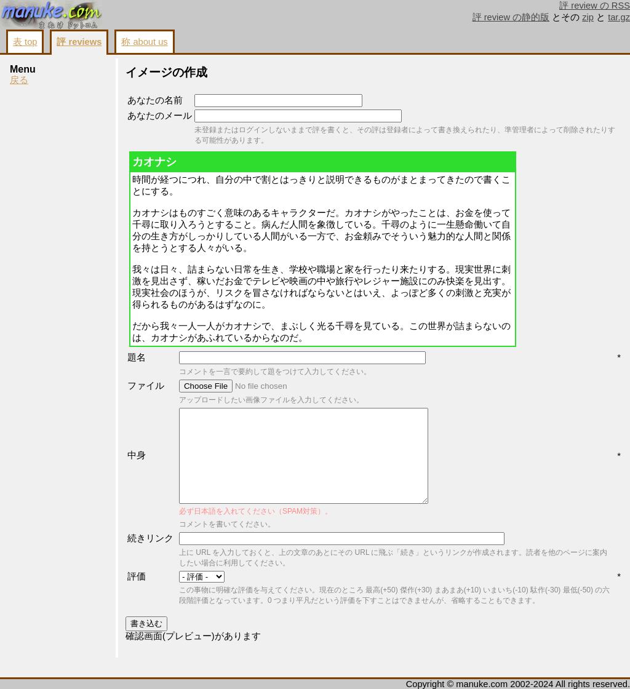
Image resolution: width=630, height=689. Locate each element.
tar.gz (619, 17)
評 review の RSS (594, 5)
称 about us (144, 42)
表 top (25, 42)
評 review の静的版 (511, 17)
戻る (19, 80)
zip (588, 17)
